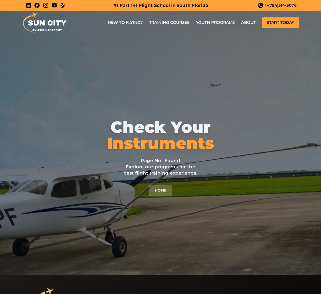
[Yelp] (63, 5)
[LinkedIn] (28, 5)
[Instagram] (46, 5)
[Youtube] (54, 5)
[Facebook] (37, 5)
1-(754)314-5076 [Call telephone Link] (275, 5)
